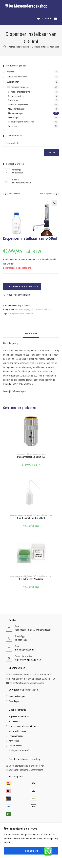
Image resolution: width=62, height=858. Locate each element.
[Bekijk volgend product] (56, 194)
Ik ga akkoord (31, 851)
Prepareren (27, 515)
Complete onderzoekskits (19, 92)
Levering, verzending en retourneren (24, 726)
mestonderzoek (26, 313)
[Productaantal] (12, 280)
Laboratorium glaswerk (18, 104)
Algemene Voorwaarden (19, 716)
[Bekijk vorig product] (5, 194)
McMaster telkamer (16, 109)
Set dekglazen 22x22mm (31, 579)
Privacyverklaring (16, 736)
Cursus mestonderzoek (17, 76)
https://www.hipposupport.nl (28, 659)
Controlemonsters (15, 96)
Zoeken (51, 153)
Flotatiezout (13, 100)
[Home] (4, 47)
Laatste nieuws (15, 745)
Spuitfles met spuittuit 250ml (31, 518)
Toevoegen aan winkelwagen (22, 286)
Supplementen (13, 82)
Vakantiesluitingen (17, 696)
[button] (54, 203)
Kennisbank (14, 741)
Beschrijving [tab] (31, 333)
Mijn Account (14, 721)
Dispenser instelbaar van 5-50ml (45, 47)
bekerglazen (13, 313)
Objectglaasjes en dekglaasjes (21, 576)
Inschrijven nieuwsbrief (19, 750)
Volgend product (46, 194)
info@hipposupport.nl (21, 182)
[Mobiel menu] (54, 18)
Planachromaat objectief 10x (31, 457)
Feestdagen (14, 701)
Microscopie (21, 454)
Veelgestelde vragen (17, 731)
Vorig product (14, 194)
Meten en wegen (22, 309)
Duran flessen (9, 384)
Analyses (10, 71)
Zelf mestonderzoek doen (41, 309)
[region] (31, 840)
